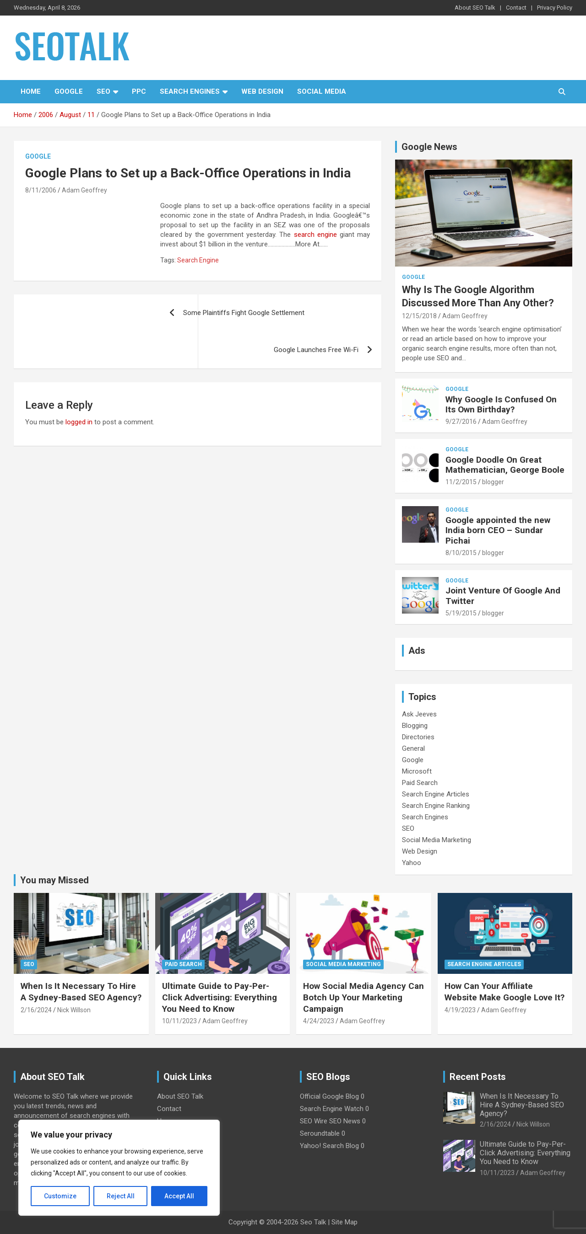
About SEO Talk (475, 7)
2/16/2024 (36, 1010)
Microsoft (417, 771)
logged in (78, 422)
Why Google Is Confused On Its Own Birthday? (501, 404)
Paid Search (420, 783)
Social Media (321, 91)
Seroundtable (320, 1133)
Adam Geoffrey (84, 190)
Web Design (262, 91)
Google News (429, 146)
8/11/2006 (40, 190)
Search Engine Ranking (436, 805)
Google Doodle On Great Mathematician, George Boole (504, 464)
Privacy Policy (554, 7)
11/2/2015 (461, 482)
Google (68, 91)
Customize (60, 1196)
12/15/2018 (419, 316)
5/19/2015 (461, 613)
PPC (139, 91)
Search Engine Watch (332, 1109)
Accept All (179, 1196)
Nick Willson (74, 1010)
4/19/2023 (460, 1010)
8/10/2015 (461, 552)
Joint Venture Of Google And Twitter (502, 595)
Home (31, 91)
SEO (103, 91)
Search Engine (198, 260)
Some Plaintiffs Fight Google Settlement (243, 313)
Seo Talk (313, 1222)
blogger (493, 482)
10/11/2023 (179, 1021)
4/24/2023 (318, 1021)
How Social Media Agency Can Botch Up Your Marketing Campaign (363, 997)
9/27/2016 (461, 421)
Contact (516, 7)
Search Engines (190, 91)
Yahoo (411, 863)
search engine (314, 234)
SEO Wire (313, 1121)
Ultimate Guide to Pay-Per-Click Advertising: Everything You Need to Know (219, 997)
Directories (418, 737)
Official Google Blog (329, 1096)
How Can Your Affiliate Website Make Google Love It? (504, 992)
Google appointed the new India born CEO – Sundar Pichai (497, 530)
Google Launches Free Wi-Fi (316, 350)
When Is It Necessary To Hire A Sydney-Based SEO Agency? (81, 992)
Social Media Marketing (436, 840)
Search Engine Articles (435, 794)
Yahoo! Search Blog (329, 1146)
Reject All (121, 1196)
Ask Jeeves (419, 714)
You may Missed (54, 880)
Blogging (415, 725)
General (413, 748)
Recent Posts (478, 1076)
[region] (119, 1168)
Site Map (344, 1222)
